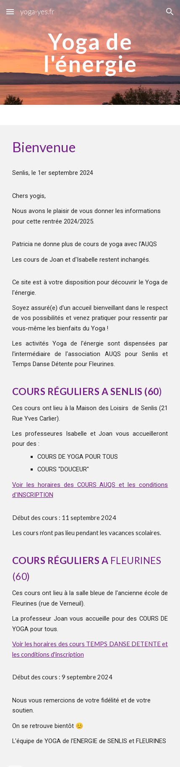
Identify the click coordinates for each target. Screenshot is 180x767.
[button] (10, 11)
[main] (90, 52)
